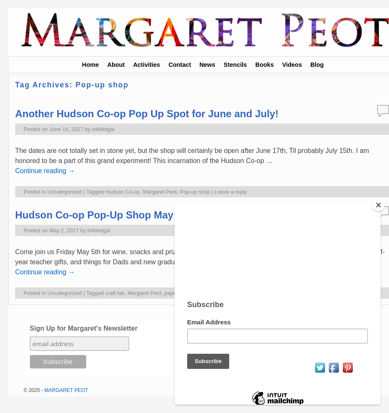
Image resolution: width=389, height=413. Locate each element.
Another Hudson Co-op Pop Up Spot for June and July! (146, 113)
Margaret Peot (160, 192)
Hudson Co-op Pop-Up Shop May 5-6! (104, 215)
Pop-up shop (195, 192)
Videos (292, 64)
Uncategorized (65, 192)
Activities (146, 64)
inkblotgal (103, 129)
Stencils (235, 64)
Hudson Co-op (123, 192)
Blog (317, 64)
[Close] (378, 205)
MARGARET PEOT (66, 390)
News (207, 64)
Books (264, 64)
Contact (180, 64)
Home (90, 64)
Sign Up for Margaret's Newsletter (84, 328)
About (116, 64)
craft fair (115, 293)
